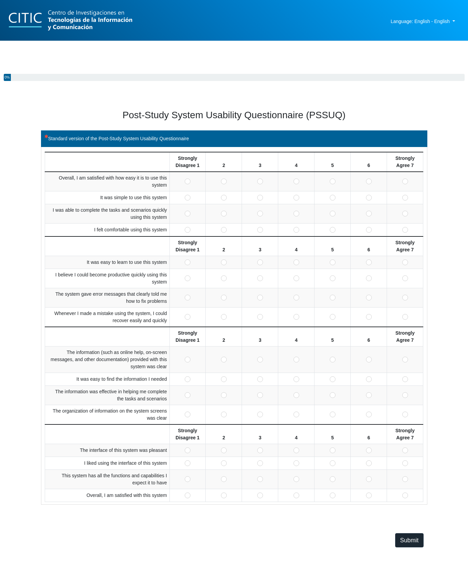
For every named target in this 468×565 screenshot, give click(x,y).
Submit (409, 540)
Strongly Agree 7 (405, 181)
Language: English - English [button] (421, 21)
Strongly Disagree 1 (187, 181)
